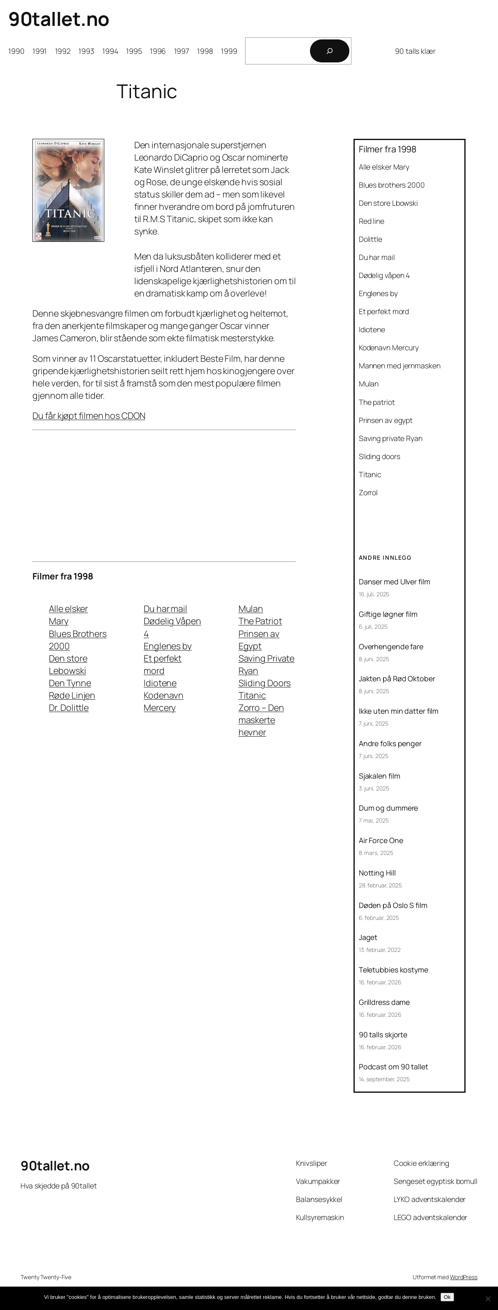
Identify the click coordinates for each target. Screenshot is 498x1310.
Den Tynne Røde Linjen (72, 689)
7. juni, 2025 (373, 723)
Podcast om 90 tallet (393, 1067)
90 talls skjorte (383, 1035)
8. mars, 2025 (376, 853)
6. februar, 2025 (379, 918)
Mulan (251, 608)
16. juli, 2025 (374, 594)
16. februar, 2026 (380, 982)
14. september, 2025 (384, 1079)
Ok (447, 1297)
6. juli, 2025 (373, 626)
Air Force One (381, 841)
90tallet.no (59, 19)
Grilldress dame (384, 1002)
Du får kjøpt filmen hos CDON (88, 415)
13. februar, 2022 (380, 950)
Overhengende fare (391, 647)
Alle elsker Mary (68, 614)
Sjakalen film (379, 776)
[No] (488, 1298)
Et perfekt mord (162, 664)
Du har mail (165, 608)
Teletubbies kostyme (393, 970)
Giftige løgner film (388, 614)
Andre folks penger (390, 744)
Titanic (252, 695)
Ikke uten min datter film (399, 711)
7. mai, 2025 (374, 820)
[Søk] (329, 50)
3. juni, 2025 (374, 788)
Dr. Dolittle (69, 707)
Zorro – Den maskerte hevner (261, 719)
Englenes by (168, 646)
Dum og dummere (388, 808)
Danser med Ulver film (394, 582)
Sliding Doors (265, 683)
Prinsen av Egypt (259, 639)
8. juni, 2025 (374, 659)
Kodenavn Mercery (164, 701)
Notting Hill (377, 873)
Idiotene (160, 683)
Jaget (368, 937)
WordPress (463, 1277)
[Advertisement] (164, 496)
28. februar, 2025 (380, 885)
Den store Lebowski (68, 664)
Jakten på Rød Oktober (397, 679)
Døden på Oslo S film (393, 905)
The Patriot (260, 621)
